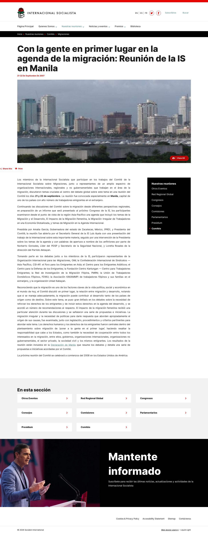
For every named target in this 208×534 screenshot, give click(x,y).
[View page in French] (144, 13)
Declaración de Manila (63, 346)
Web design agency (170, 530)
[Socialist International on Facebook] (158, 13)
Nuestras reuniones (164, 184)
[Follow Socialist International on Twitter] (151, 13)
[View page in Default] (135, 13)
